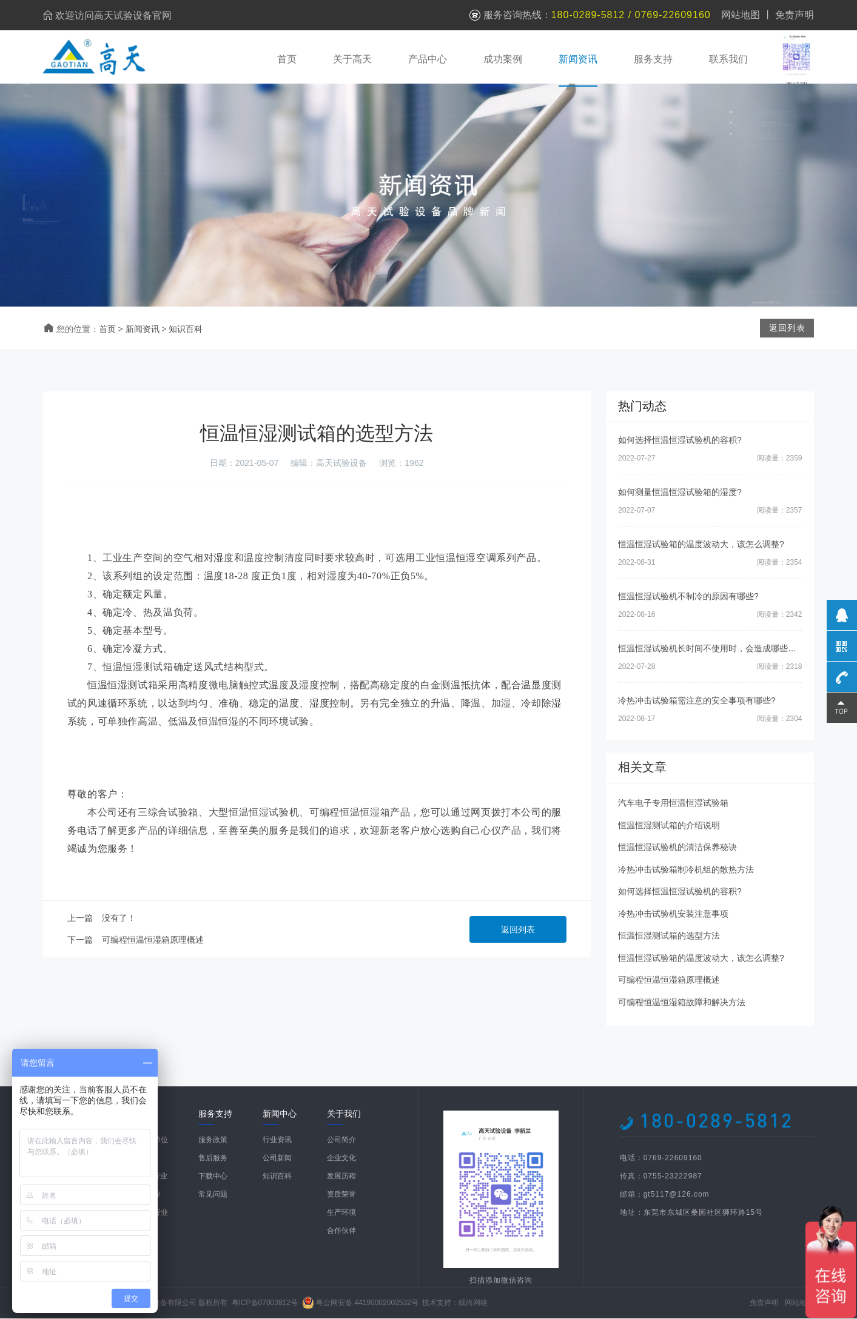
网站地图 (740, 15)
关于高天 (351, 59)
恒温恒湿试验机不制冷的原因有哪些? (688, 597)
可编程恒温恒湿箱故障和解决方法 (681, 1003)
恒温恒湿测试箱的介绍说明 (669, 826)
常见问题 (212, 1195)
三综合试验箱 (168, 813)
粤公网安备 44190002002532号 (367, 1303)
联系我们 (727, 59)
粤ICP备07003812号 (265, 1303)
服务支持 (652, 59)
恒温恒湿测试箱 (138, 668)
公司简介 (341, 1141)
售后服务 (212, 1159)
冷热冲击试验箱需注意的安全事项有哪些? (697, 701)
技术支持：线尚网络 (455, 1303)
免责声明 (794, 15)
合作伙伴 (341, 1232)
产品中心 (427, 59)
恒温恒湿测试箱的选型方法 (669, 937)
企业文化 (341, 1159)
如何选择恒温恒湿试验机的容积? (680, 441)
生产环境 (341, 1213)
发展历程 (341, 1177)
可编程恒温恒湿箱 (349, 813)
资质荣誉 (341, 1195)
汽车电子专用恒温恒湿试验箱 (673, 804)
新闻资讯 (577, 59)
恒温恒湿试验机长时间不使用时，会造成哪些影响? (714, 649)
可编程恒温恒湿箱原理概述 (153, 941)
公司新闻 (277, 1159)
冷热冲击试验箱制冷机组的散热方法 (686, 870)
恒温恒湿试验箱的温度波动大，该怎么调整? (701, 545)
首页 (286, 59)
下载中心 (212, 1177)
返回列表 (518, 930)
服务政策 (212, 1141)
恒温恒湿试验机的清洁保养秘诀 (677, 848)
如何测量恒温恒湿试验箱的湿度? (680, 493)
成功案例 (502, 59)
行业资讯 (277, 1141)
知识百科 (186, 329)
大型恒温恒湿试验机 (254, 813)
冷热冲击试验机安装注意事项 (673, 914)
